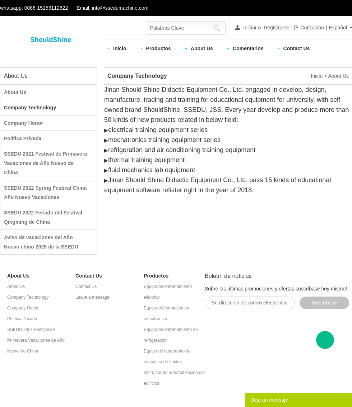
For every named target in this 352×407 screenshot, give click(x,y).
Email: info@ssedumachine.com (112, 8)
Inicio (119, 48)
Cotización (312, 27)
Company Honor (23, 123)
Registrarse (277, 27)
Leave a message (92, 297)
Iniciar (249, 27)
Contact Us (296, 48)
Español (338, 27)
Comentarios (248, 48)
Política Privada (22, 138)
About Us (202, 48)
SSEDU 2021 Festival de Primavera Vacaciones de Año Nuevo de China (45, 163)
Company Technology (30, 107)
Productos (158, 48)
